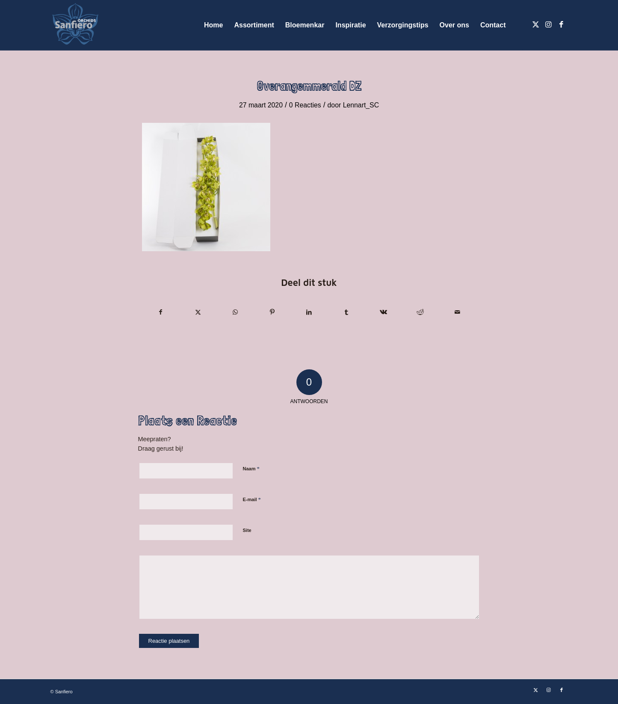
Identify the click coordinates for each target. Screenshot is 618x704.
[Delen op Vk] (383, 312)
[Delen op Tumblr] (346, 312)
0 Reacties (305, 105)
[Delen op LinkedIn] (309, 312)
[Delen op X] (198, 312)
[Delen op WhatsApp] (235, 312)
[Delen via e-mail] (457, 312)
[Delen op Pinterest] (272, 312)
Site (247, 530)
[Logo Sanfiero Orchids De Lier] (75, 25)
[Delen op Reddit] (420, 312)
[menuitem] (213, 25)
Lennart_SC (361, 105)
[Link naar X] (535, 24)
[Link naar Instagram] (548, 24)
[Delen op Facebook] (161, 312)
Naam (251, 468)
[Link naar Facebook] (561, 24)
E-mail (252, 499)
